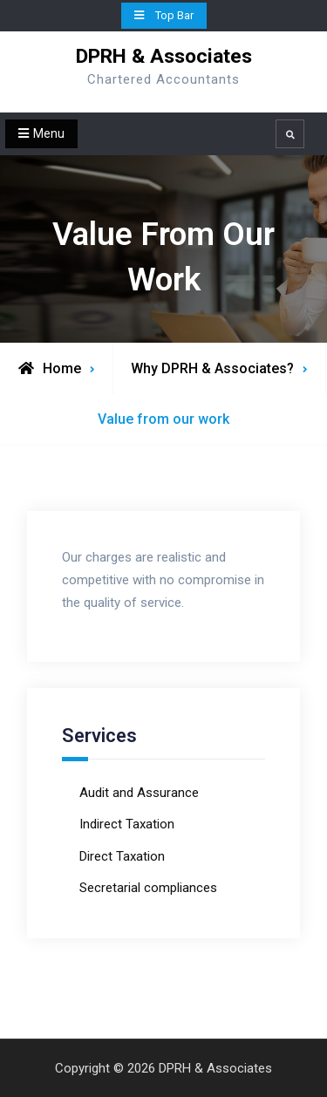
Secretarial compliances (148, 888)
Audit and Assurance (139, 793)
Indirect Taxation (126, 824)
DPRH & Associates (164, 56)
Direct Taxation (122, 856)
